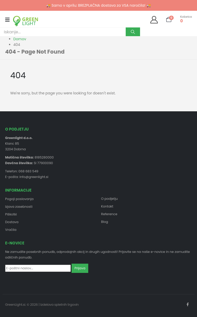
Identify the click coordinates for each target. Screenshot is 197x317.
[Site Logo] (25, 21)
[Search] (133, 31)
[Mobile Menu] (9, 19)
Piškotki (11, 214)
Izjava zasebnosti (19, 206)
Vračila (10, 229)
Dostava (11, 222)
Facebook (187, 304)
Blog (104, 222)
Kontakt (107, 206)
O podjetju (109, 198)
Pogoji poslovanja (19, 199)
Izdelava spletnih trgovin (59, 304)
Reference (109, 214)
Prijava (79, 268)
